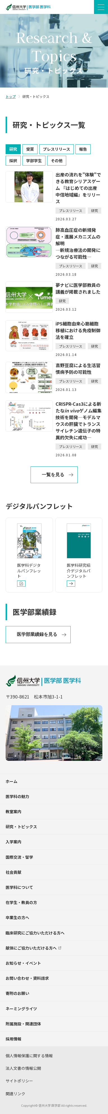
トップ (11, 96)
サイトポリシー (19, 1081)
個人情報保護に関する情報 (29, 1055)
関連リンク (15, 1093)
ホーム (11, 781)
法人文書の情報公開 (23, 1068)
